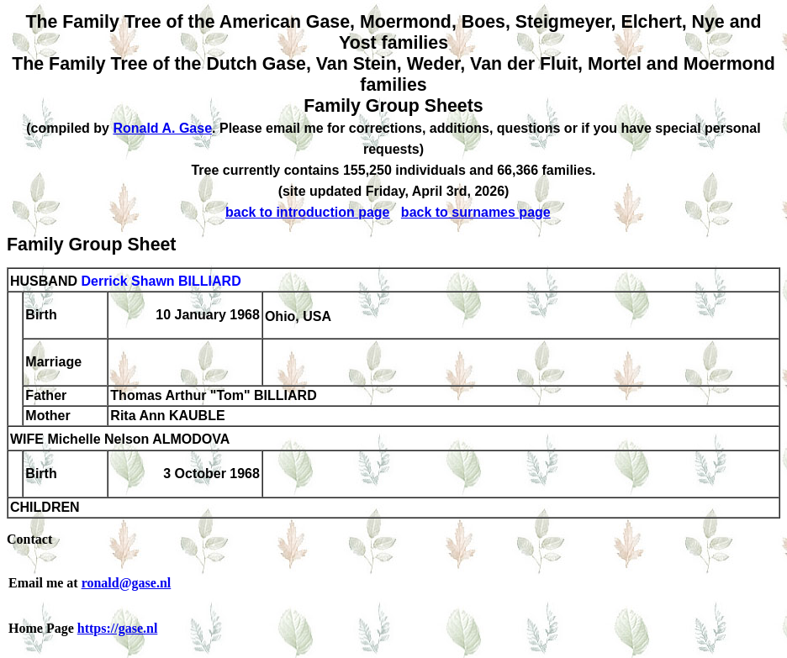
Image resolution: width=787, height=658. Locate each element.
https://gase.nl (117, 628)
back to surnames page (476, 212)
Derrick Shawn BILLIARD (160, 281)
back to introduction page (307, 212)
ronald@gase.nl (127, 583)
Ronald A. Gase (162, 128)
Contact (29, 539)
